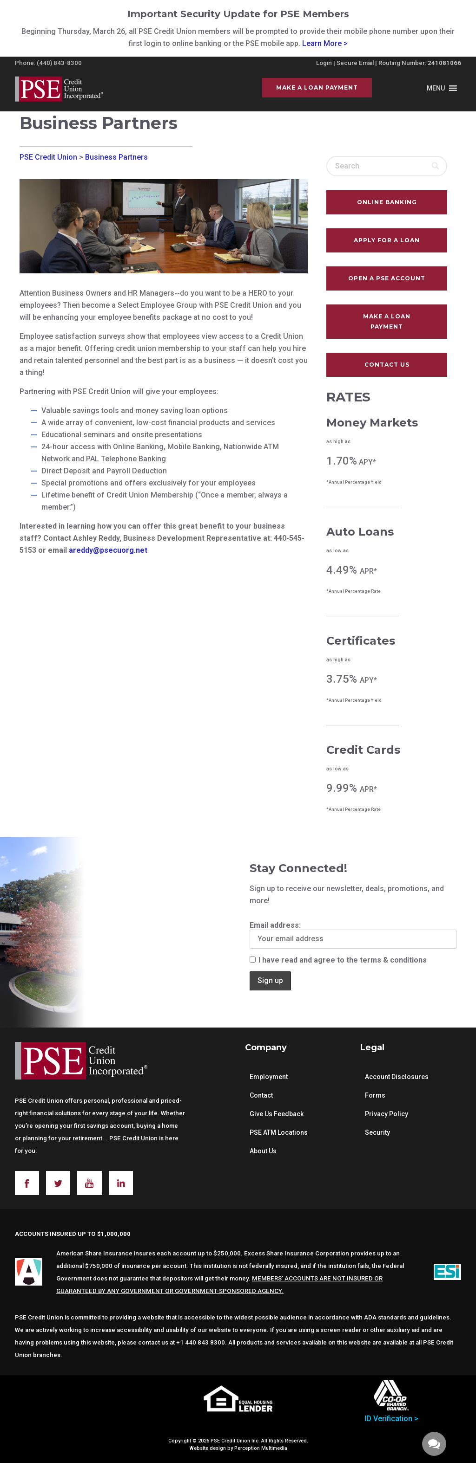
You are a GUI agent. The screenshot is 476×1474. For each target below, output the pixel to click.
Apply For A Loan (387, 240)
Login (324, 62)
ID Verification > (391, 1418)
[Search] (435, 166)
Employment (269, 1076)
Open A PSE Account (386, 278)
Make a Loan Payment (317, 87)
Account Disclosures (397, 1076)
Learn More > (325, 43)
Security (377, 1132)
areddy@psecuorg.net (108, 550)
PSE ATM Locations (279, 1132)
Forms (375, 1095)
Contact (261, 1095)
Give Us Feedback (277, 1114)
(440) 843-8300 (59, 62)
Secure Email (355, 62)
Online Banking (387, 202)
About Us (263, 1151)
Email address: (353, 935)
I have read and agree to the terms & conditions (338, 960)
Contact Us (387, 364)
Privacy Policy (386, 1114)
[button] (436, 88)
